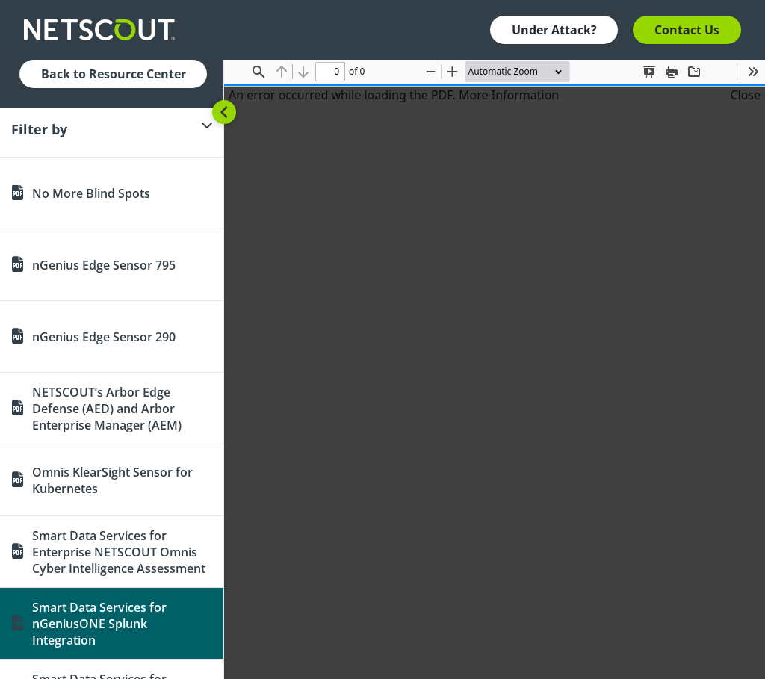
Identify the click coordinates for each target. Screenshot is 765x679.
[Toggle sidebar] (224, 112)
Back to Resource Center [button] (113, 74)
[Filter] (111, 129)
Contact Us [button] (686, 30)
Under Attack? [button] (554, 30)
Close (745, 95)
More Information (509, 95)
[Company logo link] (104, 29)
